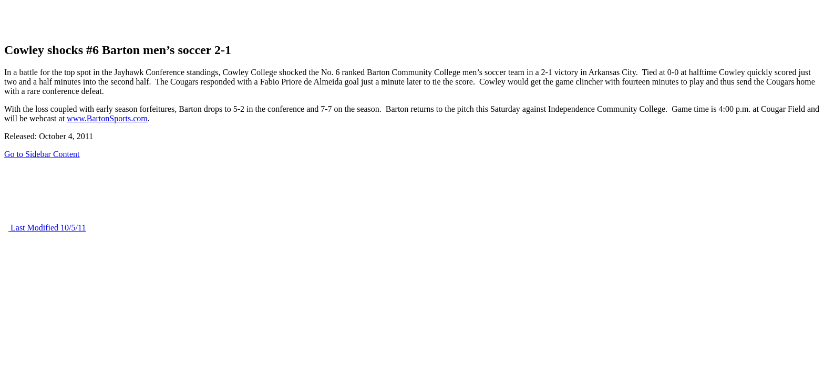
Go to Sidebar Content (42, 154)
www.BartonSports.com (107, 118)
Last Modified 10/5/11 (47, 227)
